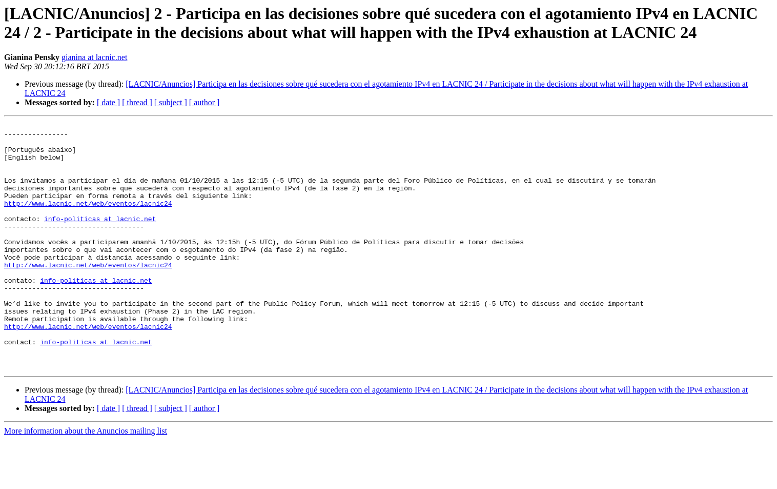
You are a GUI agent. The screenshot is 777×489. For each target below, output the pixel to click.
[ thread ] (137, 102)
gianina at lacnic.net (94, 57)
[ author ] (204, 102)
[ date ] (108, 102)
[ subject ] (170, 102)
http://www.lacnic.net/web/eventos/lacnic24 (88, 220)
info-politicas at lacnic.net (100, 238)
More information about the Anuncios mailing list (85, 480)
